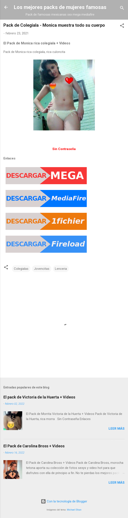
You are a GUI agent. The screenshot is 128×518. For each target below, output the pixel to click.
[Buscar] (122, 8)
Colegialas (21, 269)
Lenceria (61, 269)
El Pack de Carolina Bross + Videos (34, 446)
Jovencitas (41, 269)
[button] (122, 26)
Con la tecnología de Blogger (64, 501)
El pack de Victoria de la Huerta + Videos (39, 397)
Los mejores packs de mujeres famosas (60, 7)
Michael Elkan (74, 509)
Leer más (117, 428)
